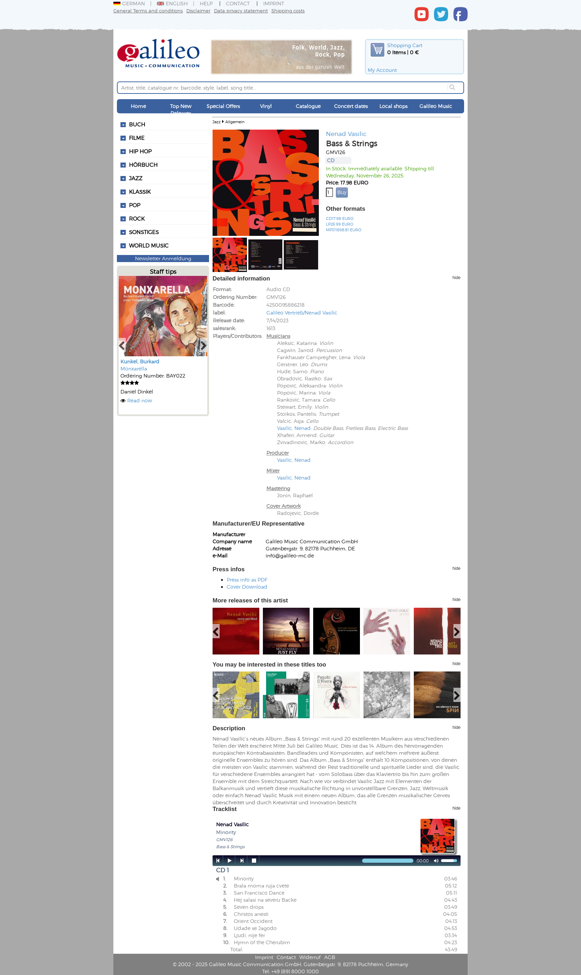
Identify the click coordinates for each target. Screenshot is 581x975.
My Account (382, 70)
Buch (137, 124)
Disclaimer (198, 10)
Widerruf (310, 957)
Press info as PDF (247, 580)
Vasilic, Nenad (294, 428)
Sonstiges (144, 232)
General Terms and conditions (148, 10)
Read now (139, 400)
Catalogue (308, 106)
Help (206, 3)
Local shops (393, 106)
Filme (137, 138)
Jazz (135, 178)
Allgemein (234, 121)
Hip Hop (140, 151)
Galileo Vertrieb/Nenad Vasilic (301, 313)
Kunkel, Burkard (139, 361)
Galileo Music (435, 106)
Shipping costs (288, 10)
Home (138, 106)
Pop (134, 205)
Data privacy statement (241, 10)
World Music (149, 245)
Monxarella (133, 368)
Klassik (140, 191)
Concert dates (351, 106)
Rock (137, 218)
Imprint (273, 3)
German (129, 3)
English (172, 3)
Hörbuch (143, 164)
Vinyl (266, 106)
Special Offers (223, 106)
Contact (238, 3)
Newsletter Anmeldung (163, 258)
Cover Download (247, 587)
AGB (329, 957)
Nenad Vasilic (346, 133)
